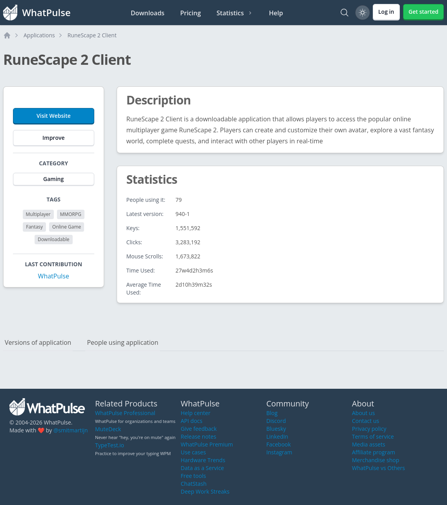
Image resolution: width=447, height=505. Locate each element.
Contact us (365, 420)
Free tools (193, 475)
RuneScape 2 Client (92, 35)
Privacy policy (369, 428)
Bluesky (276, 428)
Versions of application (38, 342)
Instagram (279, 452)
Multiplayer (38, 214)
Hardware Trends (203, 460)
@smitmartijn (70, 430)
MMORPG (70, 214)
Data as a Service (202, 468)
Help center (196, 413)
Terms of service (373, 436)
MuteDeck (108, 429)
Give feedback (199, 428)
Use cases (193, 452)
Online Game (66, 226)
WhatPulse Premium (207, 444)
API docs (191, 420)
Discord (276, 420)
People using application (122, 342)
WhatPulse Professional (125, 413)
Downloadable (54, 239)
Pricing (190, 13)
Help (276, 13)
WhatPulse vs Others (378, 468)
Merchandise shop (375, 460)
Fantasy (34, 226)
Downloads (148, 13)
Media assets (368, 444)
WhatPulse (53, 276)
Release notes (198, 436)
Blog (272, 413)
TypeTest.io (109, 445)
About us (363, 413)
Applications (39, 35)
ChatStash (194, 483)
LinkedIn (277, 436)
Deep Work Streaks (205, 491)
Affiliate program (373, 452)
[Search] (344, 12)
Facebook (278, 444)
